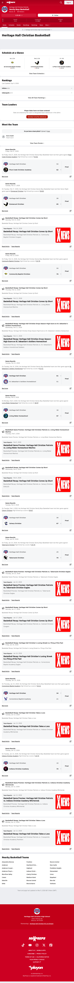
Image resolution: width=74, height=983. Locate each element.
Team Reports (7, 228)
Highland (29, 868)
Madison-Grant (31, 877)
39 (57, 198)
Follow (55, 15)
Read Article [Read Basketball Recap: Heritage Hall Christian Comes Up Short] (5, 246)
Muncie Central (54, 862)
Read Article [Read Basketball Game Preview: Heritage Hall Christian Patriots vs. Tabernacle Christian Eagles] (5, 600)
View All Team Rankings (37, 98)
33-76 (38, 261)
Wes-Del (52, 880)
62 (57, 170)
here (48, 131)
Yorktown (53, 883)
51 (57, 382)
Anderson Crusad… (8, 868)
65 (57, 204)
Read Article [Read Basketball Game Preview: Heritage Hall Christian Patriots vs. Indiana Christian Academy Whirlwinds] (5, 813)
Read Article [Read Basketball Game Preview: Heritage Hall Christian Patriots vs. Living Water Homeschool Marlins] (5, 460)
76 (57, 274)
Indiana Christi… (31, 871)
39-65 (42, 191)
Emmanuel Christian (17, 191)
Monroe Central (31, 880)
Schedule (11, 25)
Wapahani (53, 877)
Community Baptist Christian (11, 261)
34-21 (39, 686)
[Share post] (70, 176)
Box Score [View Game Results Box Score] (5, 176)
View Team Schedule (37, 73)
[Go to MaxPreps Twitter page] (43, 945)
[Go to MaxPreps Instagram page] (37, 945)
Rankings (34, 25)
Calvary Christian (7, 510)
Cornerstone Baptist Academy (11, 686)
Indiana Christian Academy (10, 756)
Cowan (4, 877)
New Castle (53, 865)
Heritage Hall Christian (14, 164)
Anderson (5, 865)
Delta (3, 883)
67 (57, 523)
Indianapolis (6, 93)
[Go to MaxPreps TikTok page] (23, 945)
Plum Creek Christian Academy (17, 169)
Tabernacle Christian (8, 545)
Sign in (69, 2)
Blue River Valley (7, 874)
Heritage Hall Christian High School (37, 913)
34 (57, 693)
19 (57, 763)
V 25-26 (19, 15)
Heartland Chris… (31, 865)
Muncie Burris (30, 883)
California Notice (42, 957)
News (41, 25)
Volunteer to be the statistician (37, 117)
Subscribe (31, 954)
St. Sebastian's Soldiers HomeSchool (19, 381)
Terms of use (29, 957)
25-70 (33, 545)
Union (52, 874)
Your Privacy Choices (37, 959)
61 (57, 376)
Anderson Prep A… (7, 871)
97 (57, 416)
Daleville (4, 880)
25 (57, 552)
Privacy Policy (42, 954)
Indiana (4, 88)
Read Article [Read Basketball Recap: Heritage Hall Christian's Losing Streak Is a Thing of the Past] (5, 671)
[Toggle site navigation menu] (2, 2)
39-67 (31, 510)
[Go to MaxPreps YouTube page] (30, 945)
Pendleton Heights (55, 868)
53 (57, 164)
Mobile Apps (41, 950)
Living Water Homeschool (10, 403)
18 (57, 410)
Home (4, 25)
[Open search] (60, 2)
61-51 (41, 369)
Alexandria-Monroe (8, 862)
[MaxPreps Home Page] (22, 29)
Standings (26, 25)
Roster (19, 25)
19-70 (37, 756)
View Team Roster (37, 143)
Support (37, 962)
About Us (31, 950)
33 (57, 268)
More (47, 25)
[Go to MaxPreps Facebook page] (50, 945)
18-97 (36, 403)
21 (57, 699)
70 (57, 558)
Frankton (29, 862)
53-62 (36, 157)
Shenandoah (54, 871)
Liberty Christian (31, 874)
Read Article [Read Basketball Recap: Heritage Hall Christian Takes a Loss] (5, 741)
